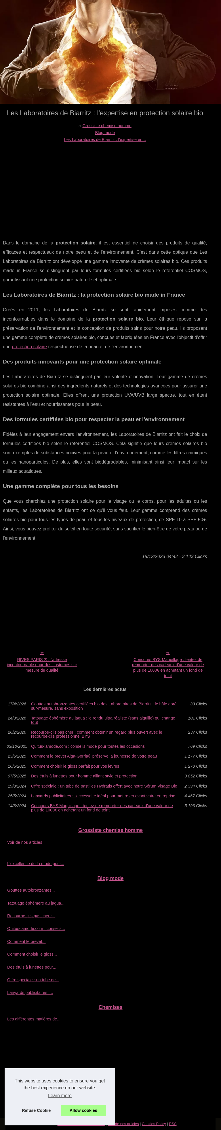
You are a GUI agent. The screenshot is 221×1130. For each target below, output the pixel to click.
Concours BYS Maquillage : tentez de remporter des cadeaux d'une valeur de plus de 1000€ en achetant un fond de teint (168, 667)
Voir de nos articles (24, 842)
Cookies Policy (154, 1124)
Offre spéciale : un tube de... (33, 980)
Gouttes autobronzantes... (31, 890)
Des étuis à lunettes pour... (31, 967)
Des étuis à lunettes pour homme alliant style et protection (84, 776)
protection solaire (29, 346)
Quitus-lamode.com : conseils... (36, 928)
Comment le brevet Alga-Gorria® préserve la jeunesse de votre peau (94, 756)
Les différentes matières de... (33, 1019)
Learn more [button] (60, 1095)
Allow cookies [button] (83, 1110)
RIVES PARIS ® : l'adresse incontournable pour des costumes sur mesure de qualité (42, 665)
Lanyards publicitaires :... (30, 992)
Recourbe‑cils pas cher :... (31, 916)
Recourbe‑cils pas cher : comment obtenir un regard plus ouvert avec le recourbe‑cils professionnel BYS (96, 734)
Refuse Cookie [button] (36, 1110)
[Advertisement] (105, 186)
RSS (172, 1124)
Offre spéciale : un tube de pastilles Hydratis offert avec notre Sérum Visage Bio (104, 786)
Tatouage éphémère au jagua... (35, 903)
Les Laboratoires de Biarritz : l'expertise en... (105, 139)
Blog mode (105, 132)
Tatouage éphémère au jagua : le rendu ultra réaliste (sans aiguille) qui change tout (103, 720)
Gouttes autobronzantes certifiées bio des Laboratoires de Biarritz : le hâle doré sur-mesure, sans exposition (104, 706)
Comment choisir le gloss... (32, 954)
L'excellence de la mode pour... (35, 863)
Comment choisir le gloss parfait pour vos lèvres (75, 766)
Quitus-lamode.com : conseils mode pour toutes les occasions (88, 746)
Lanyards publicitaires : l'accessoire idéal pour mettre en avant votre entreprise (103, 796)
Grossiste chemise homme (106, 125)
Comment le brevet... (26, 941)
